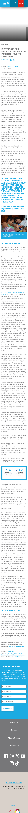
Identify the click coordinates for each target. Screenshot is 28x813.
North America (18, 656)
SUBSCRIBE (7, 709)
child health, (14, 655)
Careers (14, 730)
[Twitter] (13, 60)
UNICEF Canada (13, 66)
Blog (6, 44)
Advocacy (11, 651)
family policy (21, 655)
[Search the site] (16, 3)
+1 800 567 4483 (14, 782)
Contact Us (14, 745)
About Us (14, 722)
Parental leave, (9, 653)
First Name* (6, 686)
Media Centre (14, 738)
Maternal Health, (6, 655)
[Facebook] (11, 60)
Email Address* (7, 696)
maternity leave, (17, 653)
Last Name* (6, 691)
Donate (21, 3)
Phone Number (7, 701)
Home (2, 44)
